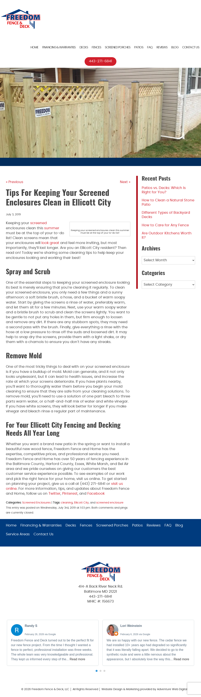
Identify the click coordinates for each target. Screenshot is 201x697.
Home (34, 47)
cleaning (67, 502)
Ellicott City (81, 502)
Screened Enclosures (36, 502)
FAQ (150, 47)
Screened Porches (117, 47)
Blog (174, 47)
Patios (138, 47)
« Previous (14, 182)
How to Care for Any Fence (165, 225)
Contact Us (190, 47)
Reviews (161, 47)
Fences (96, 47)
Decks (83, 47)
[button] (97, 671)
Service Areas (18, 534)
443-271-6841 (100, 61)
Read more (77, 659)
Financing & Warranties (59, 47)
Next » (125, 182)
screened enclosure (109, 502)
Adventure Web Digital (172, 689)
